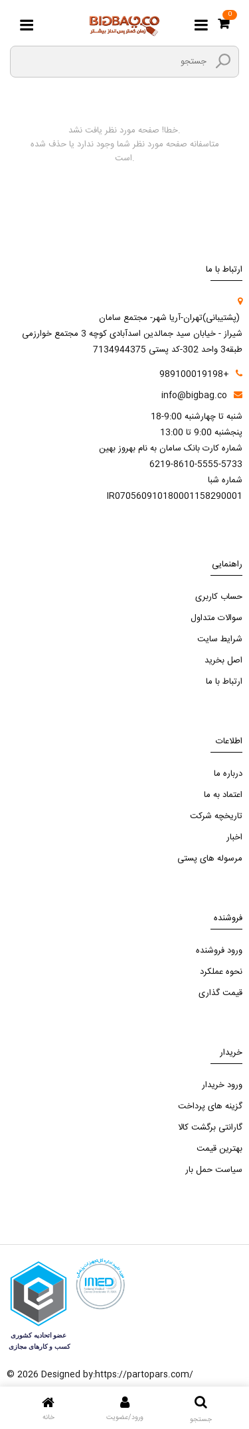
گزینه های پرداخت (210, 1106)
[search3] (223, 61)
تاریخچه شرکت (216, 816)
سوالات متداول (216, 618)
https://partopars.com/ (144, 1374)
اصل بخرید (223, 660)
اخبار (234, 837)
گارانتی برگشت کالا (210, 1127)
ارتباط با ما (224, 681)
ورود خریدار (222, 1085)
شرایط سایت (219, 639)
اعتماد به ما (223, 795)
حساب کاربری (218, 597)
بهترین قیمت (219, 1148)
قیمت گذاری (220, 993)
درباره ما (228, 774)
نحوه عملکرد (221, 972)
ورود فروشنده (219, 950)
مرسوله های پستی (209, 858)
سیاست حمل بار (213, 1170)
